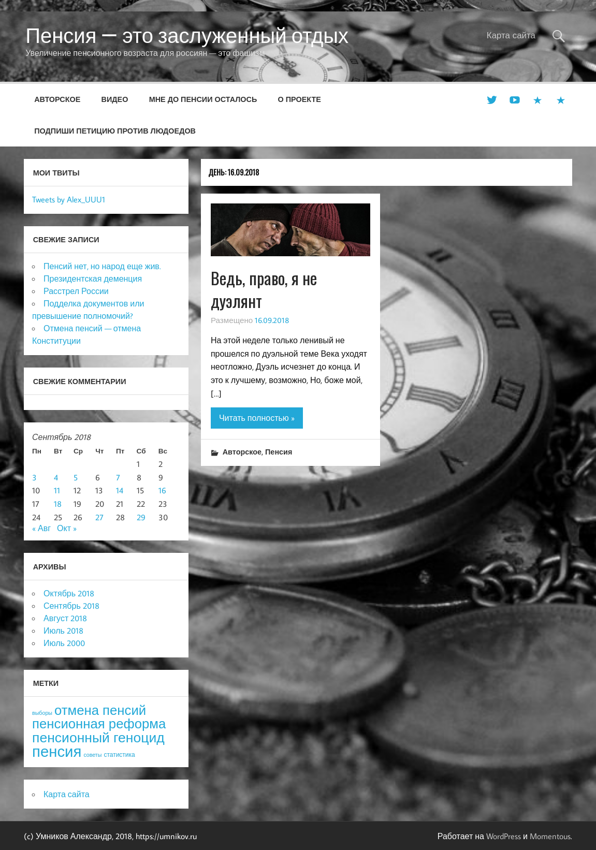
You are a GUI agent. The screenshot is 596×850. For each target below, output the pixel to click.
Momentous (550, 836)
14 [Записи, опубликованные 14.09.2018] (119, 490)
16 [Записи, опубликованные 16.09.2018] (162, 490)
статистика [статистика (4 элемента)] (119, 754)
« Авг (41, 528)
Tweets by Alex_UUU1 (68, 199)
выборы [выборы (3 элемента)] (42, 712)
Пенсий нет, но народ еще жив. (102, 266)
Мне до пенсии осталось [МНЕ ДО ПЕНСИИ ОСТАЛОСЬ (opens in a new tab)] (203, 99)
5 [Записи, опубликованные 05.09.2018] (76, 477)
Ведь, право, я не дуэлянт (264, 289)
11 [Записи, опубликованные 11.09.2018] (57, 490)
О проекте (299, 99)
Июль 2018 (63, 630)
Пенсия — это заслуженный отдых (186, 35)
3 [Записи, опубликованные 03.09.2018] (34, 477)
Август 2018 (65, 618)
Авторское (57, 99)
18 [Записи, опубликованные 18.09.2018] (58, 504)
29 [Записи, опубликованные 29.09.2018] (141, 517)
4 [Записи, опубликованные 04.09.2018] (56, 477)
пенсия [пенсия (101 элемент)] (56, 751)
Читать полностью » (257, 418)
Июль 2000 (64, 643)
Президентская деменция (92, 278)
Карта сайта (511, 35)
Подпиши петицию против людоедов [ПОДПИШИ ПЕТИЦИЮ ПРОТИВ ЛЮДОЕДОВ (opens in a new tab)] (115, 131)
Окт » (67, 528)
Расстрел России (76, 291)
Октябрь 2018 (68, 593)
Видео (114, 99)
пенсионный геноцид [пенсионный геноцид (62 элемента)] (98, 737)
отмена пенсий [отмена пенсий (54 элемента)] (100, 710)
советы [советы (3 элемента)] (92, 754)
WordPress (503, 836)
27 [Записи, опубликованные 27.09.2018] (99, 517)
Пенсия (278, 452)
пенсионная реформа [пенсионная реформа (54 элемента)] (99, 723)
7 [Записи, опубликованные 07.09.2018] (118, 477)
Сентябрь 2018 (71, 605)
